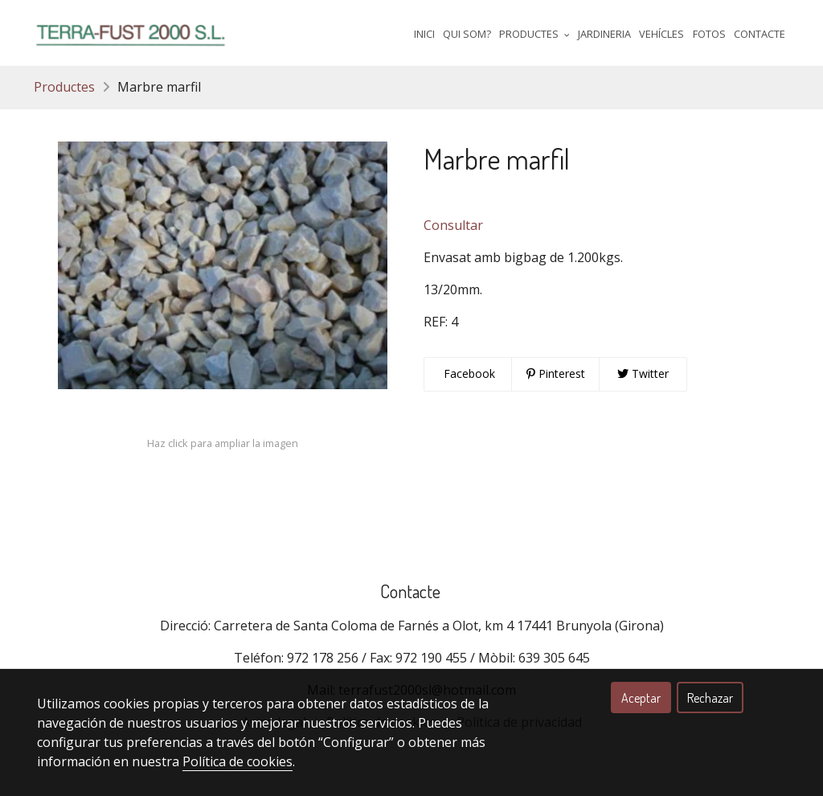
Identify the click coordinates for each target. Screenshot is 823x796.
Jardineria (604, 34)
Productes (64, 87)
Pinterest (555, 373)
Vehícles (661, 34)
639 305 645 (554, 658)
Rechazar (710, 698)
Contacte (759, 34)
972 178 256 (322, 658)
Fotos (709, 34)
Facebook (467, 373)
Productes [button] (534, 34)
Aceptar (641, 698)
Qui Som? (467, 34)
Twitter (643, 373)
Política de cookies (237, 761)
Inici (424, 34)
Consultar (453, 225)
